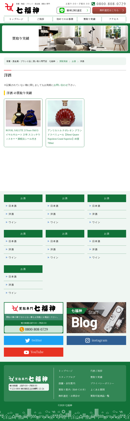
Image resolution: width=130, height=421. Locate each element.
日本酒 (13, 206)
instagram (96, 340)
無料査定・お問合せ (69, 395)
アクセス (113, 19)
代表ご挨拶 (96, 370)
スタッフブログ (67, 377)
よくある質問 (97, 389)
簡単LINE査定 (74, 10)
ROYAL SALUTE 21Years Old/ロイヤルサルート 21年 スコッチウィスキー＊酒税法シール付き (23, 134)
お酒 (74, 61)
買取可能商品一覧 (99, 395)
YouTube (34, 352)
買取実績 (63, 61)
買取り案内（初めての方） (73, 389)
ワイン (13, 222)
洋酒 (11, 214)
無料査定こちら (109, 10)
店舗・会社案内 (67, 383)
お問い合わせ (61, 85)
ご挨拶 (40, 19)
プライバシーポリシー (102, 383)
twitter (33, 340)
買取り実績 (89, 19)
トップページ (16, 19)
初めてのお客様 (65, 19)
